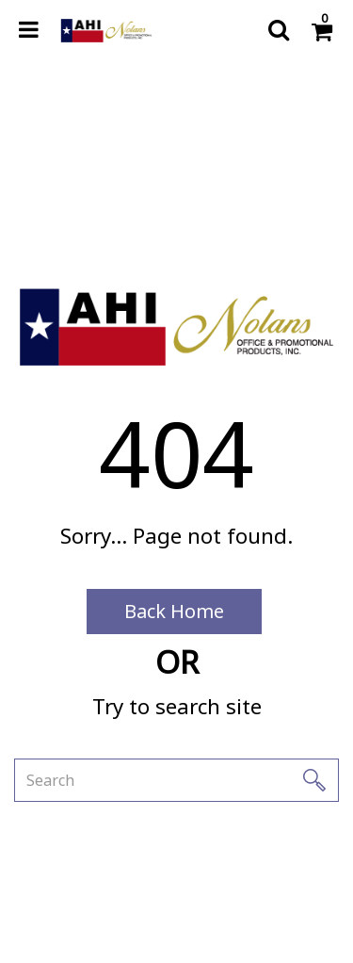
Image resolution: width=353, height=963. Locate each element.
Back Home (174, 611)
